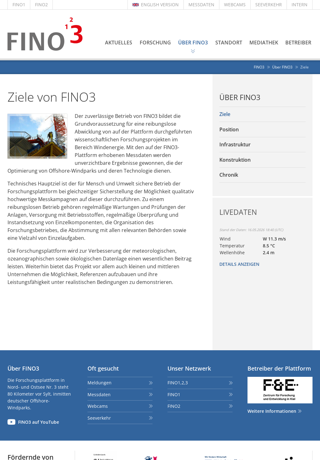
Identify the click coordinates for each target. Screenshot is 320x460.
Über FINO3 (239, 97)
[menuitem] (262, 114)
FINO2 (41, 5)
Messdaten (99, 394)
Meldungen (100, 383)
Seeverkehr (99, 418)
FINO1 (18, 5)
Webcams (98, 406)
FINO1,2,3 (178, 383)
